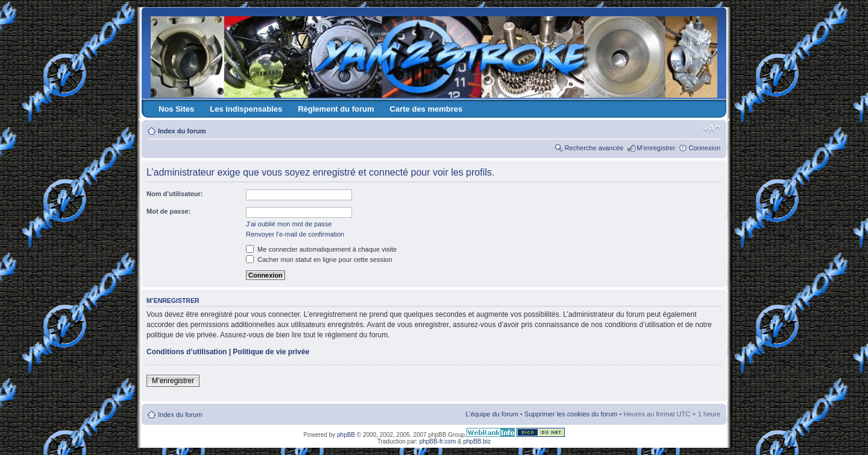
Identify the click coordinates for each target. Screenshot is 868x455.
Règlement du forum (336, 108)
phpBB (346, 434)
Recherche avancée (593, 147)
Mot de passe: (168, 211)
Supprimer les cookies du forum (571, 414)
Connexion (704, 147)
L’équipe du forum (491, 414)
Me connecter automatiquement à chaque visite (321, 249)
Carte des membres (426, 108)
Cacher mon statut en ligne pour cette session (319, 259)
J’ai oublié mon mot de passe (289, 224)
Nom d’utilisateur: (174, 193)
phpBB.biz (477, 441)
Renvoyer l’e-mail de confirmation (295, 234)
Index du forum (182, 131)
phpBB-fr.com (438, 441)
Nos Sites (176, 108)
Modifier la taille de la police (711, 128)
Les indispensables (246, 108)
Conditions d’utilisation (186, 352)
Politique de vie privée (271, 352)
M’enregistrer (656, 147)
